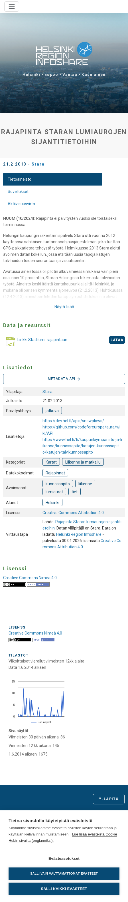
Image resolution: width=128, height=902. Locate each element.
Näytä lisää (64, 307)
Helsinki (31, 74)
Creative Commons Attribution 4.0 (73, 512)
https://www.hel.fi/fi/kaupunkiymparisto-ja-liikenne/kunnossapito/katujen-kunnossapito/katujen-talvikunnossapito (82, 445)
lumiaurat (54, 492)
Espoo (51, 74)
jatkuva (52, 410)
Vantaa (70, 74)
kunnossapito (58, 484)
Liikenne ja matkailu (83, 462)
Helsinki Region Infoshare (78, 534)
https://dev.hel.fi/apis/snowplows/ (73, 420)
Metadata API (64, 379)
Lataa (117, 340)
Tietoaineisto (19, 179)
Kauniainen (93, 74)
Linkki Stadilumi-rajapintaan (35, 342)
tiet (75, 492)
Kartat (51, 462)
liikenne (85, 484)
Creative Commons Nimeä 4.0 (30, 577)
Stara (38, 164)
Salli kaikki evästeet (64, 889)
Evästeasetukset (64, 858)
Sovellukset (18, 191)
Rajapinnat (55, 473)
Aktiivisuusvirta (21, 204)
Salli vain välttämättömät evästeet (64, 873)
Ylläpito (109, 799)
